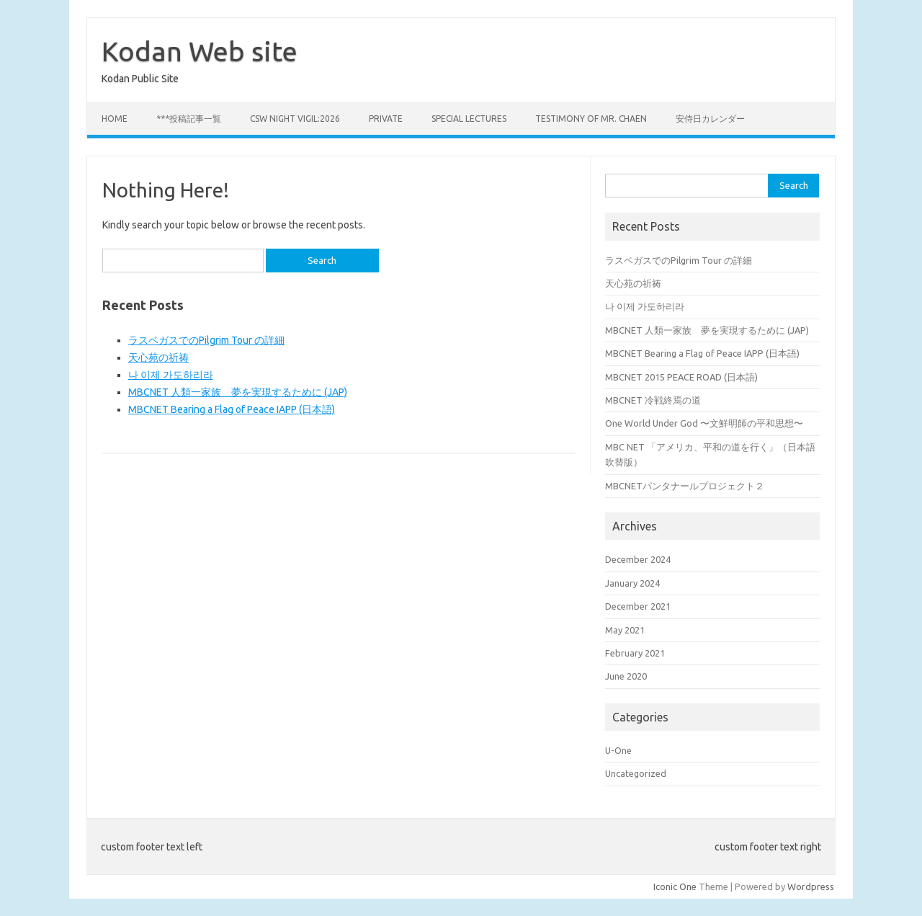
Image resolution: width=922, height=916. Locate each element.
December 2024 (638, 559)
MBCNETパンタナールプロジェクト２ (684, 486)
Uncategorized (635, 773)
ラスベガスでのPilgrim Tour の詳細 (206, 340)
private (386, 118)
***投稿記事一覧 (188, 118)
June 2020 (626, 676)
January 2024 (632, 583)
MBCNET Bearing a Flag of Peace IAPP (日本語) (231, 409)
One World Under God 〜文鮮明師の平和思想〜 (704, 423)
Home (114, 118)
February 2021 (635, 653)
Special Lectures (468, 118)
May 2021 (625, 630)
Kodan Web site (199, 51)
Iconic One (675, 886)
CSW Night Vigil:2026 (295, 118)
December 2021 (638, 606)
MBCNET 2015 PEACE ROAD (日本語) (681, 377)
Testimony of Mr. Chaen (591, 118)
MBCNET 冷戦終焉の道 (653, 400)
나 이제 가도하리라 (170, 375)
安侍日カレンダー (710, 118)
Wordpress (810, 886)
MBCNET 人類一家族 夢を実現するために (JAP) (237, 392)
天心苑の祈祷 (158, 357)
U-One (618, 750)
